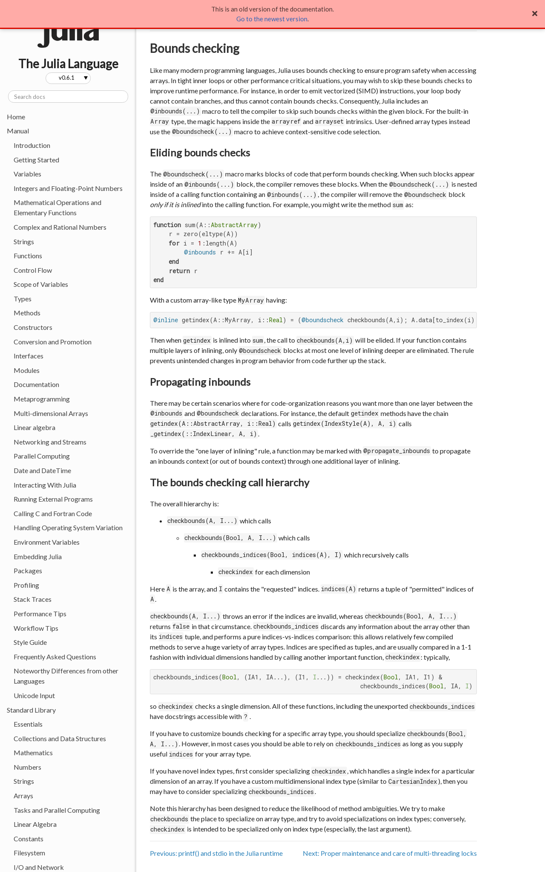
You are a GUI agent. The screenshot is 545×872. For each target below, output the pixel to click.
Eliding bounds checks (200, 152)
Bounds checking (194, 48)
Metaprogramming (42, 399)
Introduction (32, 145)
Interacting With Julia (45, 485)
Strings (24, 241)
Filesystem (29, 853)
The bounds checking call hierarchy (229, 482)
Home (16, 117)
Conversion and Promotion (53, 342)
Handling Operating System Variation (68, 527)
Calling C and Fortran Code (53, 513)
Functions (28, 255)
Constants (28, 838)
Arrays (23, 795)
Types (23, 299)
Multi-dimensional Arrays (51, 413)
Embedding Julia (38, 556)
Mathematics (33, 752)
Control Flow (33, 270)
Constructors (33, 327)
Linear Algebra (35, 824)
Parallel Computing (42, 456)
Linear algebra (34, 427)
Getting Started (36, 160)
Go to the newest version (271, 19)
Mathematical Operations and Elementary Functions (57, 207)
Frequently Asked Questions (55, 657)
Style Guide (30, 642)
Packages (28, 570)
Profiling (26, 585)
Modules (27, 370)
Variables (27, 174)
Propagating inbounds (200, 381)
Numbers (27, 767)
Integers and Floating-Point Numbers (68, 188)
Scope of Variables (41, 284)
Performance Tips (40, 613)
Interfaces (28, 356)
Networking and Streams (50, 442)
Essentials (28, 724)
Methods (27, 313)
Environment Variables (47, 542)
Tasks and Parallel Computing (57, 810)
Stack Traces (33, 599)
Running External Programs (53, 499)
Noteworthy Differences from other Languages (66, 676)
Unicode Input (34, 695)
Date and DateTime (42, 470)
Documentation (36, 384)
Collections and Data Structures (60, 738)
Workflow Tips (36, 628)
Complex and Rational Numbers (60, 227)
